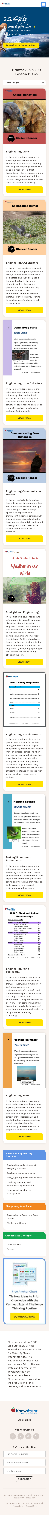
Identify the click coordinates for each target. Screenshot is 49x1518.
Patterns (11, 1249)
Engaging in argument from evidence (24, 1177)
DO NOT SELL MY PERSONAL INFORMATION (24, 1503)
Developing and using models (21, 1173)
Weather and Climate (16, 1223)
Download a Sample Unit (21, 45)
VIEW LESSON (24, 189)
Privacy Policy (18, 1506)
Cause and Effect (14, 1244)
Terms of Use (31, 1506)
